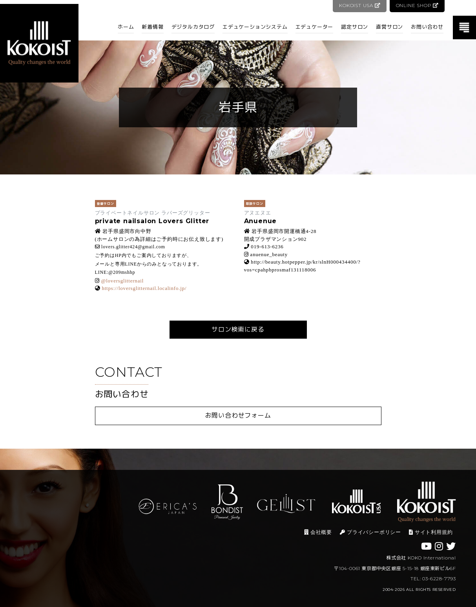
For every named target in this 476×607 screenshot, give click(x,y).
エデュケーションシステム (255, 27)
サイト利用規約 (430, 532)
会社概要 (318, 532)
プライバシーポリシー (370, 532)
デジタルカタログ (193, 27)
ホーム (126, 27)
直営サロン (389, 27)
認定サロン (354, 27)
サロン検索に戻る (238, 329)
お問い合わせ (427, 27)
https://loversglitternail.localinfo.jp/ (144, 288)
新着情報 (152, 27)
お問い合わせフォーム (238, 415)
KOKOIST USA (358, 5)
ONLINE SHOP (417, 5)
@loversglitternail (122, 281)
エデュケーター (314, 27)
